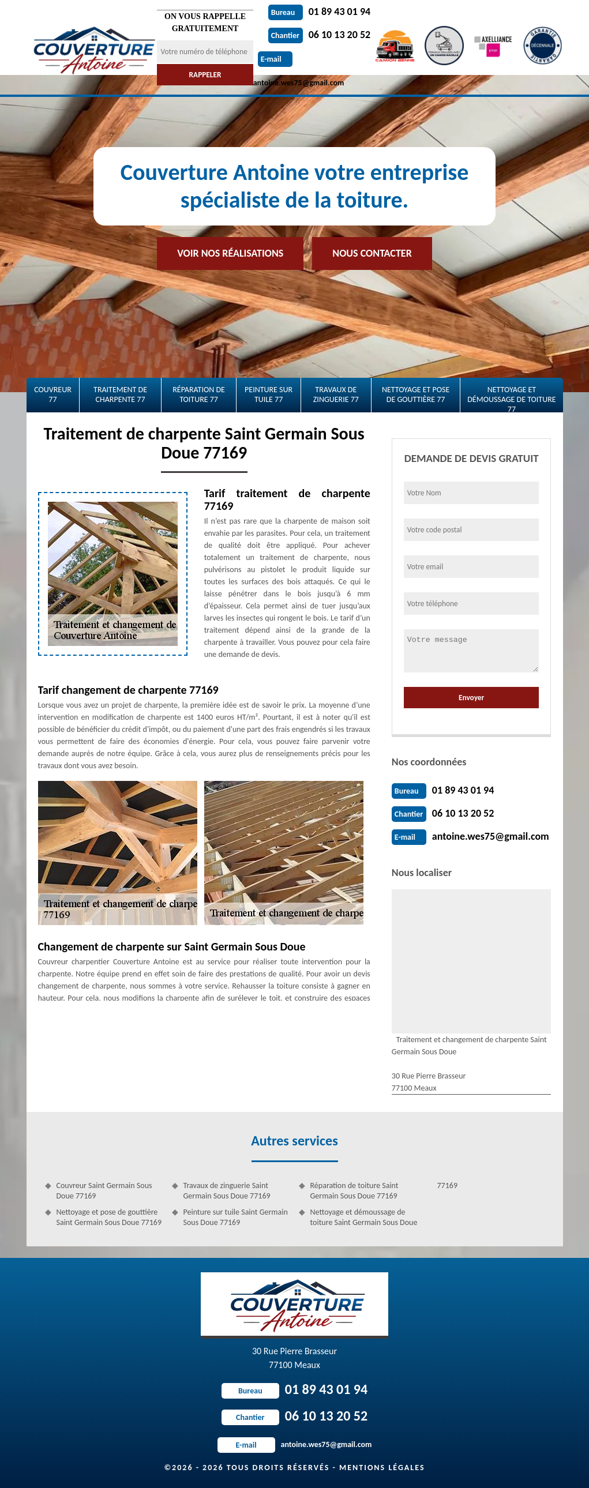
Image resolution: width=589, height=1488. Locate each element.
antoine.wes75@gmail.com (490, 836)
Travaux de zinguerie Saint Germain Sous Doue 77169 (227, 1191)
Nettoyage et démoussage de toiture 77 (511, 398)
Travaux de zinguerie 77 (336, 394)
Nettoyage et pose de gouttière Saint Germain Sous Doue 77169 (109, 1217)
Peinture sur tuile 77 (268, 394)
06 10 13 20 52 (319, 34)
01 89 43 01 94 (319, 11)
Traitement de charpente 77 (120, 394)
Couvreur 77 (53, 394)
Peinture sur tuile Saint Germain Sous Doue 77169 (235, 1217)
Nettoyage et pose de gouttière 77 (415, 394)
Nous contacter (371, 253)
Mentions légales (382, 1467)
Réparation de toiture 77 (198, 394)
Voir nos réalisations (230, 253)
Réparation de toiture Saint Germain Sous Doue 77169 (354, 1191)
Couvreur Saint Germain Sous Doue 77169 (104, 1191)
